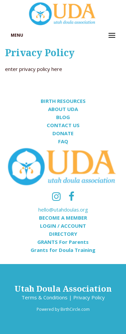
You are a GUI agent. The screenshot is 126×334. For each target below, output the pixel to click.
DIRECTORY (63, 233)
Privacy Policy (89, 297)
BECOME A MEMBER (63, 217)
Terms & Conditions (45, 297)
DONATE (63, 133)
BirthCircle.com (75, 309)
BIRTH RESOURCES (63, 101)
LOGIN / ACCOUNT (63, 225)
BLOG (63, 117)
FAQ (63, 141)
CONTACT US (63, 125)
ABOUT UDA (63, 109)
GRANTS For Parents (63, 241)
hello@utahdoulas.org (63, 209)
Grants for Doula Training (63, 250)
